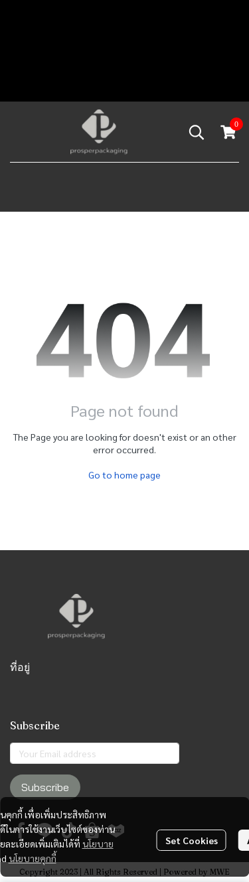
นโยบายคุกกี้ (32, 858)
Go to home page (124, 474)
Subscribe (45, 787)
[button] (196, 132)
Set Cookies (191, 840)
